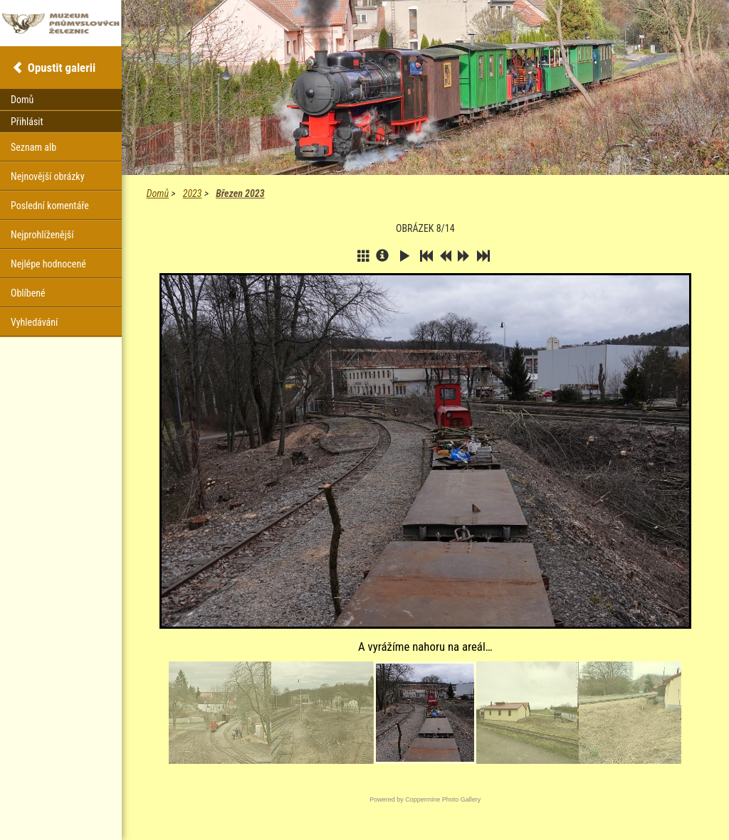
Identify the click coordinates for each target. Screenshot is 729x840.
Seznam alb (33, 147)
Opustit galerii (61, 67)
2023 (192, 193)
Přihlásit (27, 121)
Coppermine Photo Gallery (443, 799)
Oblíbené (28, 293)
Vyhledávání (34, 322)
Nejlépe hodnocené (48, 264)
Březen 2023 (240, 193)
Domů (158, 193)
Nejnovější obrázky (48, 176)
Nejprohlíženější (42, 234)
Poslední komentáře (50, 205)
